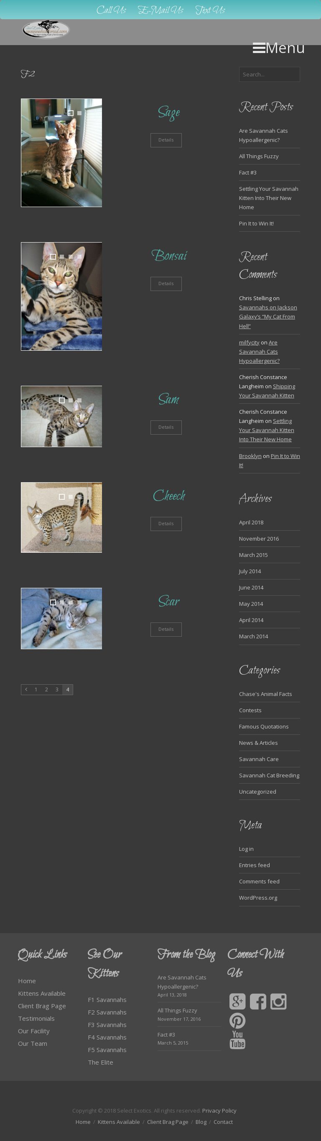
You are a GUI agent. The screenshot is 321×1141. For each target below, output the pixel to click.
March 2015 (253, 555)
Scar (169, 602)
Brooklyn (250, 456)
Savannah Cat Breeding (269, 775)
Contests (250, 710)
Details (165, 140)
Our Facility (34, 1031)
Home (27, 981)
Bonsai (168, 256)
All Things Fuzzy (259, 156)
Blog (201, 1122)
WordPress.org (258, 897)
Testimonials (36, 1018)
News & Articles (258, 742)
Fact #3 (248, 172)
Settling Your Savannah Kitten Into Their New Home (268, 198)
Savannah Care (259, 759)
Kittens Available (42, 993)
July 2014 (250, 571)
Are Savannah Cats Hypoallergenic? (259, 351)
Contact (223, 1122)
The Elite (100, 1062)
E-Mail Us (160, 10)
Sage (168, 112)
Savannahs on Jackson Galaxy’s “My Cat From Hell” (268, 316)
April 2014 (251, 620)
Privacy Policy (219, 1110)
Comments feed (259, 881)
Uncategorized (257, 791)
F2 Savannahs (107, 1012)
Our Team (32, 1043)
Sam (168, 400)
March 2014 (253, 636)
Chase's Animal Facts (265, 694)
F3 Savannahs (107, 1024)
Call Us (111, 10)
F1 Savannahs (107, 999)
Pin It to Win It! (256, 223)
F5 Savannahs (107, 1049)
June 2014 (251, 587)
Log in (246, 849)
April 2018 (251, 522)
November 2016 (259, 538)
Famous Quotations (264, 726)
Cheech (169, 496)
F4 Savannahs (107, 1037)
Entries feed (254, 865)
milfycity (249, 342)
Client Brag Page (42, 1006)
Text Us (210, 10)
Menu (279, 47)
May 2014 (251, 603)
